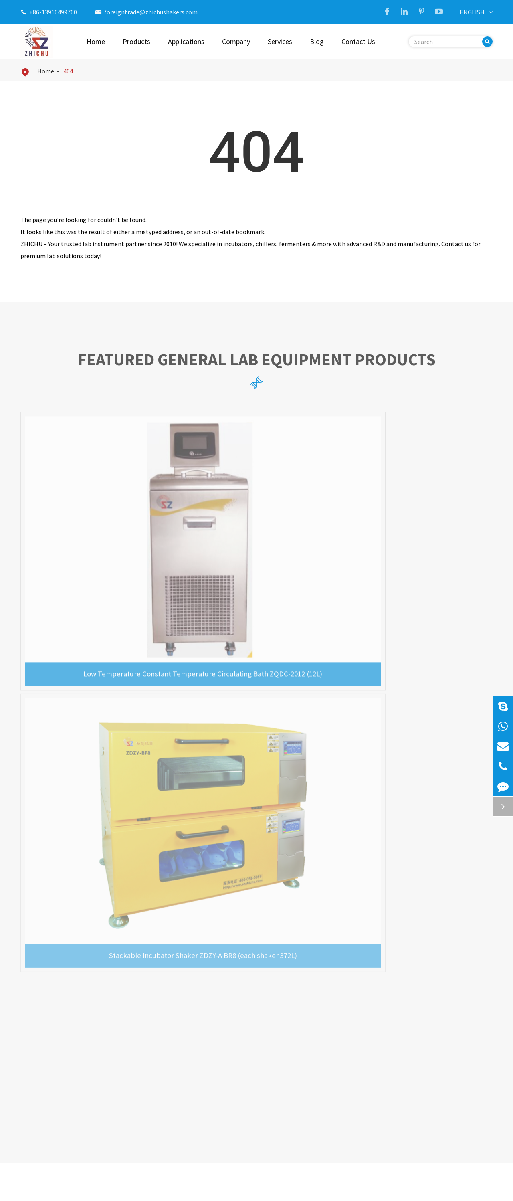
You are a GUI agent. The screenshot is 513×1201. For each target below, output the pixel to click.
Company (236, 41)
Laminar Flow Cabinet (58, 1098)
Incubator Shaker (52, 1021)
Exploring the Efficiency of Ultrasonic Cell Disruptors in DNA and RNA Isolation (81, 853)
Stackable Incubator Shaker (189, 1047)
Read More (34, 881)
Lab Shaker (43, 1034)
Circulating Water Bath (60, 1060)
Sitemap (422, 1189)
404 (68, 71)
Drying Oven (45, 1124)
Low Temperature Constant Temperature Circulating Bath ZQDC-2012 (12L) (96, 533)
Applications (186, 41)
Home (96, 41)
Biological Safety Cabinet (63, 1086)
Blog (317, 41)
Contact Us (358, 41)
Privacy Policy (474, 1189)
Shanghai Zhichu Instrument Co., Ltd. (106, 1189)
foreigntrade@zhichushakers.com (151, 12)
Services (280, 41)
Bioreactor (43, 1111)
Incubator (42, 1047)
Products (136, 41)
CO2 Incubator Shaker (181, 1034)
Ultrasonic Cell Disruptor (62, 1073)
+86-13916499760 (53, 12)
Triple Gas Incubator (179, 1021)
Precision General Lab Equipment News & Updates (256, 670)
